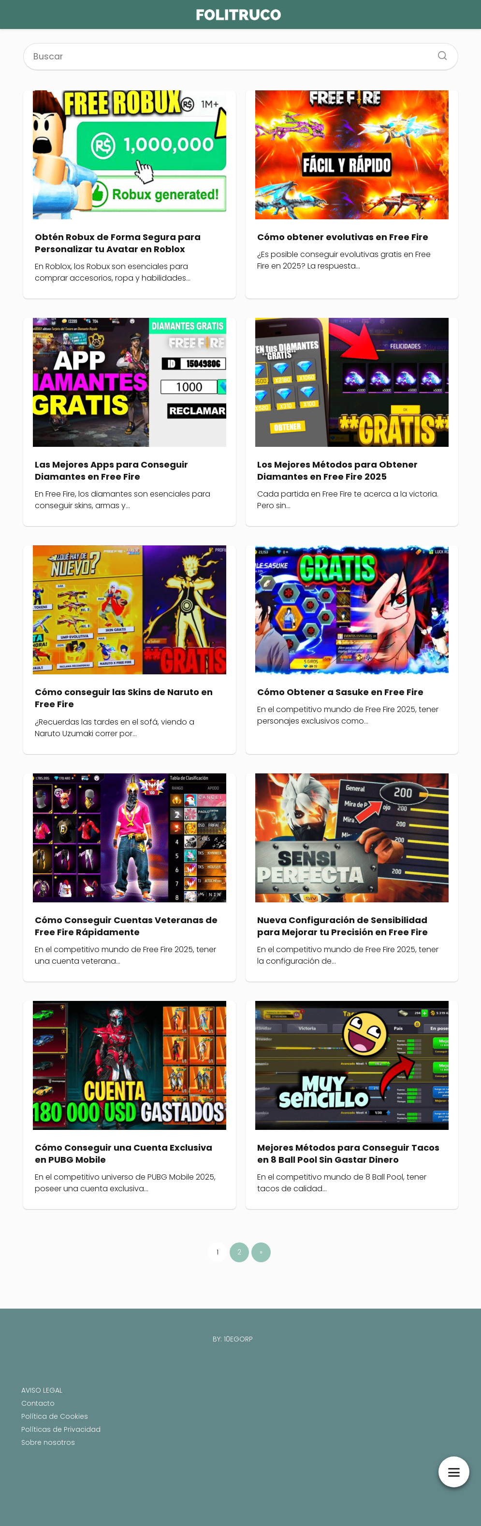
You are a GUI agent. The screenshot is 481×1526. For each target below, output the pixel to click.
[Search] (439, 52)
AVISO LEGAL (41, 1390)
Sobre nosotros (48, 1442)
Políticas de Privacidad (61, 1429)
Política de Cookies (54, 1416)
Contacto (38, 1403)
